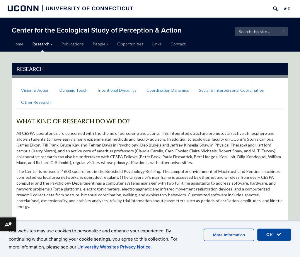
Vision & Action (35, 90)
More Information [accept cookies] (229, 234)
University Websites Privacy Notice (114, 247)
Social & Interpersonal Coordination (231, 90)
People (100, 43)
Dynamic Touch (73, 90)
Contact (178, 43)
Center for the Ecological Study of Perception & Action (97, 30)
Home (18, 43)
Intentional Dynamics (117, 90)
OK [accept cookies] (274, 234)
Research (42, 43)
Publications (72, 43)
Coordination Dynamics (167, 90)
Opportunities (130, 43)
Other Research (36, 102)
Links (157, 43)
